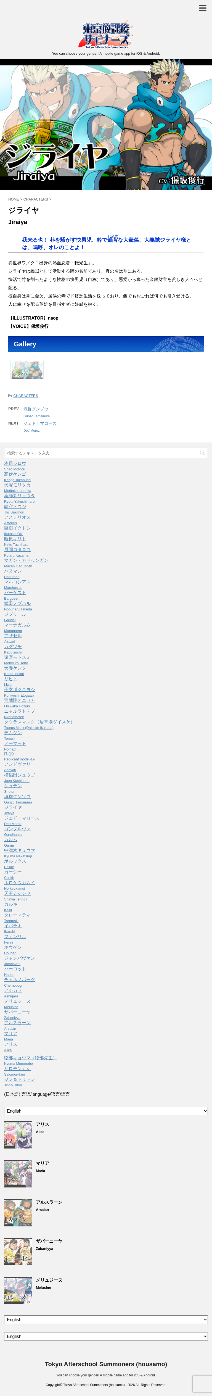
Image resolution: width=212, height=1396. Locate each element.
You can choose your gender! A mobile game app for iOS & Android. (106, 1375)
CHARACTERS (25, 396)
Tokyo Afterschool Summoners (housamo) (106, 1364)
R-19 (19, 756)
